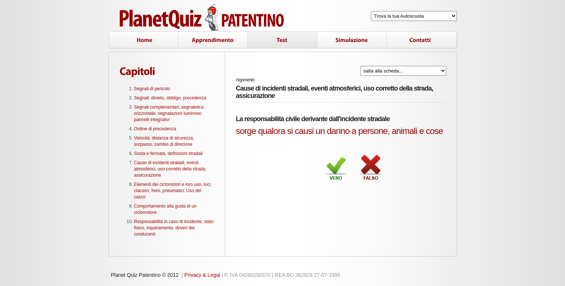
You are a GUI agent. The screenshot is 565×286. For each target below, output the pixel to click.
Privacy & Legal (202, 275)
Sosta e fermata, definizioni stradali (168, 153)
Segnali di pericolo (152, 88)
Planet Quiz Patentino (202, 17)
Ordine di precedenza (155, 128)
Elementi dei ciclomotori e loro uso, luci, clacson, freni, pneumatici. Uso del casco (173, 191)
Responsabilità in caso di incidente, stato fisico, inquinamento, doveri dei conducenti (174, 228)
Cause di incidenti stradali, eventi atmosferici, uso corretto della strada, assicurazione (170, 169)
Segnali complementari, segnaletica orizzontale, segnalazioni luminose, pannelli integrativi (169, 113)
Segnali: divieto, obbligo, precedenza (170, 97)
